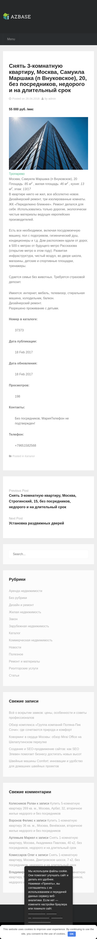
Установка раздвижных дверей (36, 523)
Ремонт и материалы (24, 661)
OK (72, 933)
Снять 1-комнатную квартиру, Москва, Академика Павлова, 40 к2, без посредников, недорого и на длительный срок (45, 842)
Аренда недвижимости (25, 591)
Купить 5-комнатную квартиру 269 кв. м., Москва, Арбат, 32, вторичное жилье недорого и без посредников (45, 808)
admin (52, 98)
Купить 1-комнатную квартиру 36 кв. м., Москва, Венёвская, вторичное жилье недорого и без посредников (45, 825)
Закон (13, 619)
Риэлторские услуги (23, 668)
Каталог (30, 456)
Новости (15, 647)
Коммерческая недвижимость (31, 640)
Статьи (14, 675)
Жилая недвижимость (25, 612)
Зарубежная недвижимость (29, 626)
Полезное (16, 654)
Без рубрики (18, 598)
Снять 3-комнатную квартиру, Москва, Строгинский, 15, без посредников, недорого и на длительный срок (42, 501)
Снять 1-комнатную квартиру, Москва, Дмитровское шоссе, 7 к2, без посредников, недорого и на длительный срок (44, 860)
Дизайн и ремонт (21, 605)
